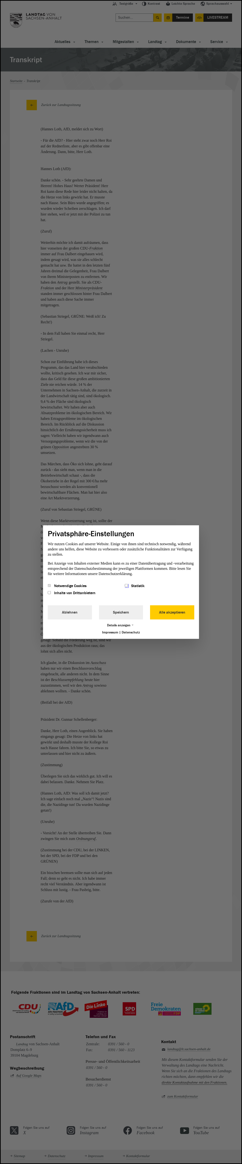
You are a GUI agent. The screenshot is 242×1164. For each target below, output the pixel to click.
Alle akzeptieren (172, 612)
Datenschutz (131, 632)
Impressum (110, 632)
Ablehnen (70, 612)
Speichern (121, 612)
